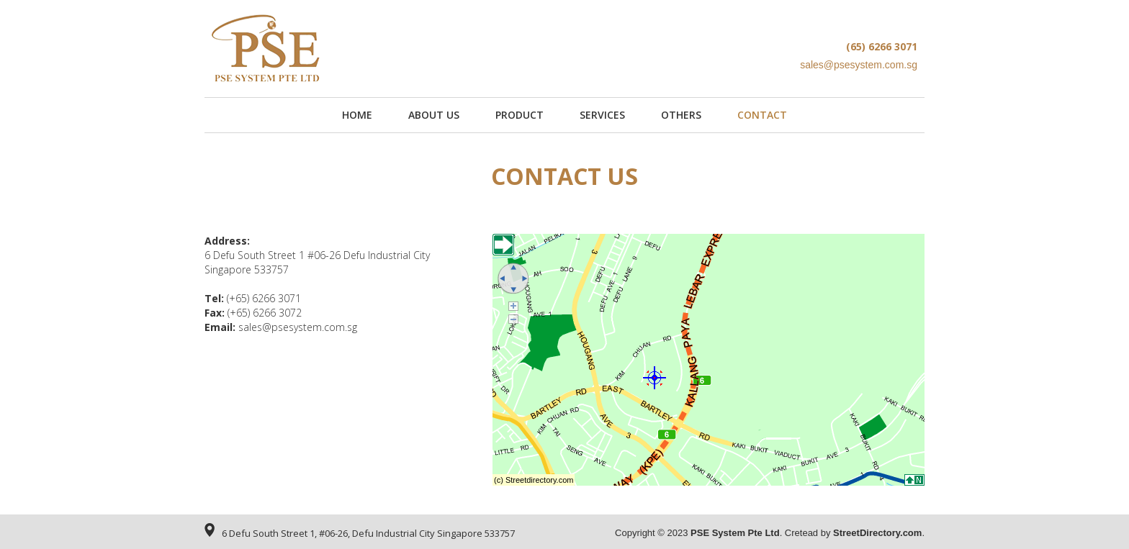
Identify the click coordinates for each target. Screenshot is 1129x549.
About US (433, 115)
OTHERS (681, 115)
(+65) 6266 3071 (264, 298)
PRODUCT (519, 115)
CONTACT (762, 115)
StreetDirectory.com (877, 532)
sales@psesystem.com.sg (297, 327)
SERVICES (602, 115)
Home (357, 115)
